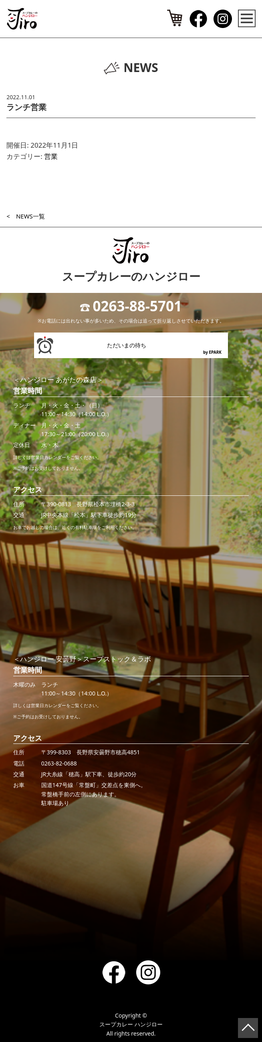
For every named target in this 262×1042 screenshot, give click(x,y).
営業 (51, 156)
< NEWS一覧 (25, 216)
